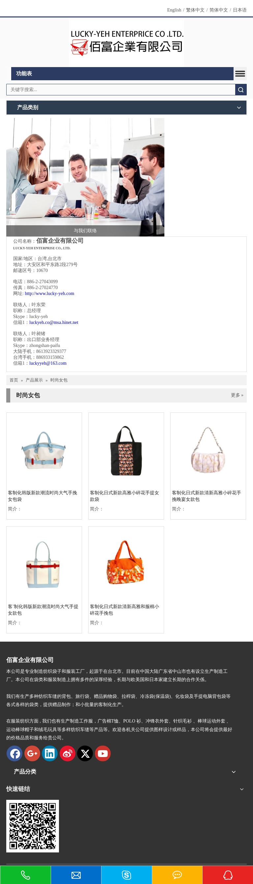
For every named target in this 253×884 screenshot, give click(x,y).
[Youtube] (103, 753)
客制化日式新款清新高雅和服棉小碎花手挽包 (124, 610)
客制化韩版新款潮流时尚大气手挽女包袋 (42, 496)
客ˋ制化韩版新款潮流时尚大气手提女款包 (43, 610)
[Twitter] (85, 753)
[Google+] (32, 753)
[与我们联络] (85, 177)
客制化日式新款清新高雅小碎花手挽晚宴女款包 (206, 496)
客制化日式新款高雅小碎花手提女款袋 (124, 496)
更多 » (237, 395)
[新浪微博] (67, 753)
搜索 (240, 89)
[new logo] (126, 42)
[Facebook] (14, 753)
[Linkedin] (50, 753)
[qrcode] (32, 826)
